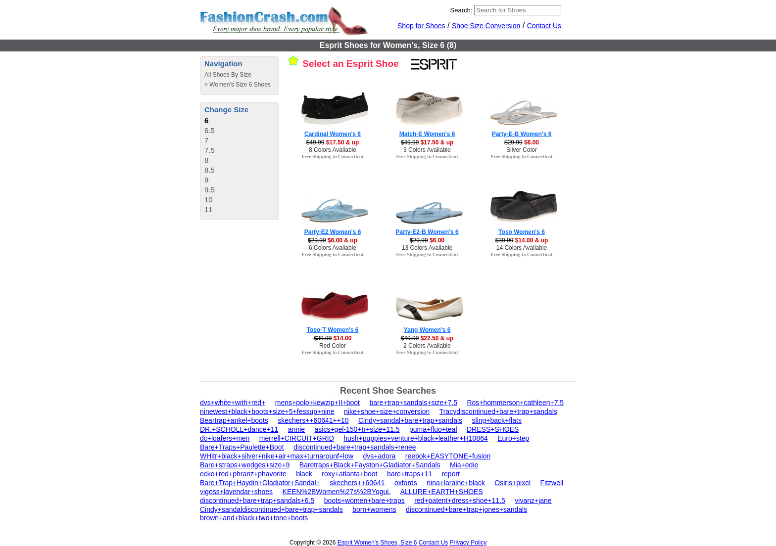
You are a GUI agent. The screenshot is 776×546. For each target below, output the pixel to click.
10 (208, 199)
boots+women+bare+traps (364, 500)
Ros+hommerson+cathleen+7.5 (515, 403)
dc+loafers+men (224, 438)
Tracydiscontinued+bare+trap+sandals (498, 411)
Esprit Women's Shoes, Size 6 (377, 542)
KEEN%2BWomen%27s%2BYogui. (337, 492)
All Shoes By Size (227, 74)
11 (208, 209)
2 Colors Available (427, 345)
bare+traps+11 (409, 474)
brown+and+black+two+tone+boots (254, 518)
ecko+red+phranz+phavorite (243, 474)
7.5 (209, 150)
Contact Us (544, 26)
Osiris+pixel (512, 483)
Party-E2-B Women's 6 (426, 231)
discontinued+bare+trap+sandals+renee (354, 447)
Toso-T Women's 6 (332, 329)
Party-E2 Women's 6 (332, 231)
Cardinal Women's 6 (332, 134)
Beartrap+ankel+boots (234, 420)
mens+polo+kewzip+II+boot (317, 403)
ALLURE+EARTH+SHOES (441, 492)
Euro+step (513, 438)
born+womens (374, 509)
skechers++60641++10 (313, 420)
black (304, 474)
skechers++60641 (357, 483)
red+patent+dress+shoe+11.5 (459, 500)
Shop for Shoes (421, 26)
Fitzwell (551, 483)
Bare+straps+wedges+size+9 (245, 465)
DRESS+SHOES (493, 429)
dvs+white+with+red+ (232, 403)
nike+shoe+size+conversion (387, 411)
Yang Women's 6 (427, 329)
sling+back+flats (497, 420)
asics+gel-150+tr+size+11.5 (357, 429)
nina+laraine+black (456, 483)
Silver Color (521, 149)
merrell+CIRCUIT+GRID (296, 438)
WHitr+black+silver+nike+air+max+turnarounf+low (276, 456)
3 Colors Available (427, 149)
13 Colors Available (427, 247)
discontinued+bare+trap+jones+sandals (466, 509)
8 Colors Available (332, 149)
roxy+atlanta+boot (349, 474)
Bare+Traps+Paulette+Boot (242, 447)
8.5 (209, 170)
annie (296, 429)
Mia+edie (464, 465)
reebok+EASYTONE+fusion (448, 456)
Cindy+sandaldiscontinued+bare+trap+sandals (271, 509)
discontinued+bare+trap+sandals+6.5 (257, 500)
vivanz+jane (533, 500)
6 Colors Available (332, 247)
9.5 (209, 189)
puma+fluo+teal (433, 429)
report (450, 474)
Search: (461, 10)
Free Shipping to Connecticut (332, 156)
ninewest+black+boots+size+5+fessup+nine (267, 411)
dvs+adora (379, 456)
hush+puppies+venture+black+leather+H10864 (415, 438)
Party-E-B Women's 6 (522, 134)
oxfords (405, 483)
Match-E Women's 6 (427, 134)
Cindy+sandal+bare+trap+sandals (410, 420)
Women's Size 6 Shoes (239, 84)
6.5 (209, 130)
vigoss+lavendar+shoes (236, 492)
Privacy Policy (468, 542)
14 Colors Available (521, 247)
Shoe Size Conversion (486, 26)
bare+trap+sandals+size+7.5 (413, 403)
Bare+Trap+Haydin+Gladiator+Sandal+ (260, 483)
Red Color (332, 345)
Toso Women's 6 (521, 231)
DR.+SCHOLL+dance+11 (239, 429)
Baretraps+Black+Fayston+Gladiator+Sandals (369, 465)
